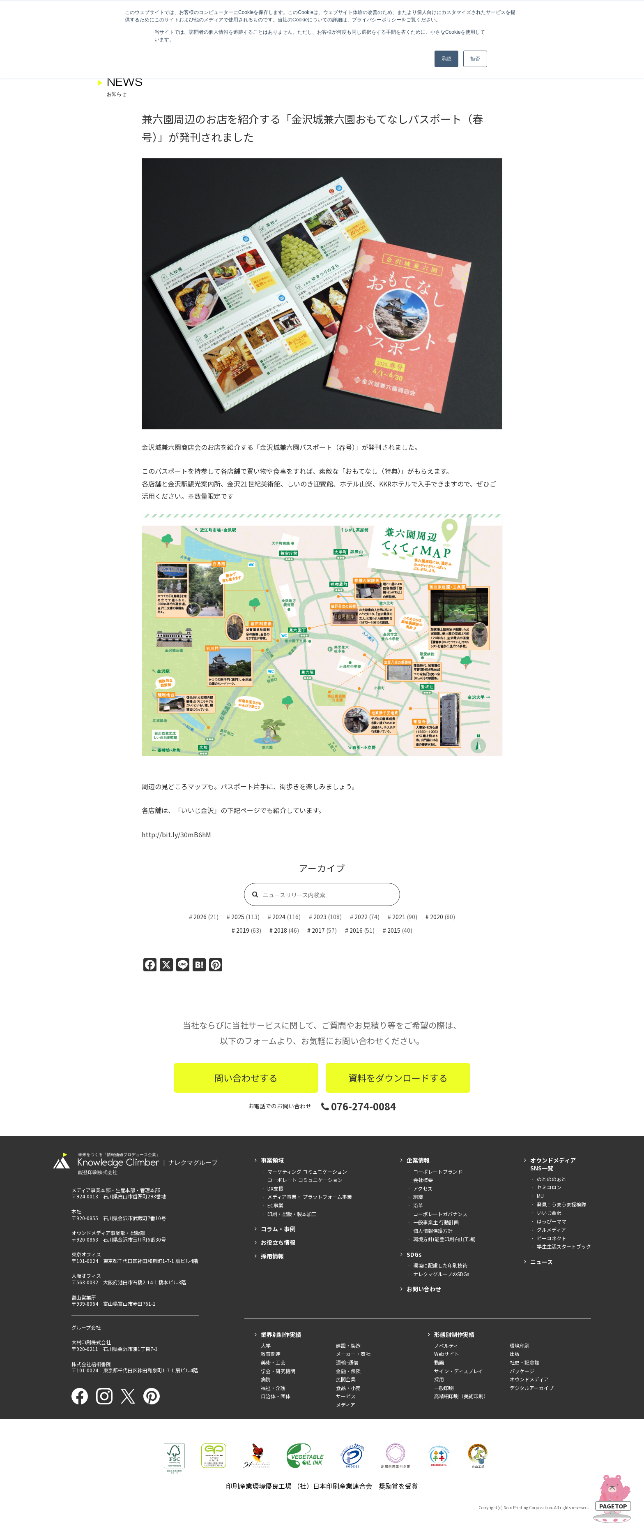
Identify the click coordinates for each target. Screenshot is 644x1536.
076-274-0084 (358, 1106)
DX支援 (275, 1188)
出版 (515, 1353)
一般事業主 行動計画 (436, 1222)
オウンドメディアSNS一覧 (553, 1164)
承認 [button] (446, 59)
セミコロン (549, 1187)
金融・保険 (348, 1370)
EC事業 (275, 1205)
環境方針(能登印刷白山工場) (444, 1238)
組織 (418, 1196)
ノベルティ (446, 1345)
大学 (266, 1345)
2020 (436, 917)
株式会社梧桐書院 (91, 1363)
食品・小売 (348, 1387)
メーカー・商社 (353, 1353)
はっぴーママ (551, 1221)
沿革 (418, 1205)
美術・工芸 (273, 1362)
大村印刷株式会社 (91, 1342)
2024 (278, 917)
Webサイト (446, 1353)
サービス (346, 1395)
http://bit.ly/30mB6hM (176, 834)
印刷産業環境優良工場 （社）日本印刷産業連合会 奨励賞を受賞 (322, 1486)
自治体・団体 (275, 1395)
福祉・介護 (273, 1387)
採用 (439, 1379)
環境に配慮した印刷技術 (440, 1265)
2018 (280, 930)
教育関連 (271, 1353)
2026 (200, 917)
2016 (356, 930)
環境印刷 (519, 1345)
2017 (318, 930)
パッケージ (522, 1370)
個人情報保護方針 (433, 1230)
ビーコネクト (551, 1238)
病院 (266, 1379)
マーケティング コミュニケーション (307, 1171)
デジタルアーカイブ (532, 1387)
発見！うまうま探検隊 (561, 1204)
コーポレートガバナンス (440, 1213)
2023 (320, 917)
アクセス (422, 1188)
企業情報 (418, 1160)
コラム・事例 (278, 1229)
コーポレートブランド (437, 1171)
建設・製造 (348, 1345)
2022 (361, 917)
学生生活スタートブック (564, 1246)
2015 (393, 930)
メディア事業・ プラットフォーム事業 (309, 1196)
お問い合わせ (424, 1289)
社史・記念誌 (524, 1362)
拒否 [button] (475, 59)
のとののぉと (551, 1178)
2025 (237, 917)
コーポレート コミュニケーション (305, 1179)
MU (540, 1195)
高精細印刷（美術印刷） (461, 1395)
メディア (345, 1404)
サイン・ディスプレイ (458, 1370)
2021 (398, 917)
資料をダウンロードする (398, 1077)
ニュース (541, 1262)
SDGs (414, 1254)
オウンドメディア (529, 1379)
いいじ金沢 (549, 1212)
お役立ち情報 (278, 1242)
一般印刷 (444, 1387)
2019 (242, 930)
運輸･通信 (347, 1362)
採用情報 (272, 1256)
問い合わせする (246, 1077)
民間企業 (346, 1379)
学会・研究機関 (278, 1370)
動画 (439, 1362)
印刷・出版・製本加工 (292, 1213)
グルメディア (551, 1229)
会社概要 (423, 1179)
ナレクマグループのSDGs (441, 1273)
